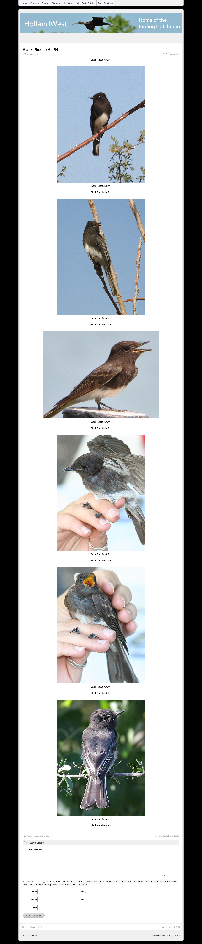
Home (24, 3)
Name (34, 891)
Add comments (172, 54)
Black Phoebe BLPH (40, 49)
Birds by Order (105, 3)
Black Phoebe (173, 836)
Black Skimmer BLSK (32, 927)
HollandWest (32, 936)
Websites (57, 3)
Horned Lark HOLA (171, 927)
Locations (69, 3)
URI (35, 907)
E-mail (34, 899)
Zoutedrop (39, 836)
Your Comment (35, 849)
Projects (34, 3)
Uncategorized (32, 54)
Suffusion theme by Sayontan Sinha (167, 936)
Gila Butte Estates (86, 3)
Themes (45, 3)
